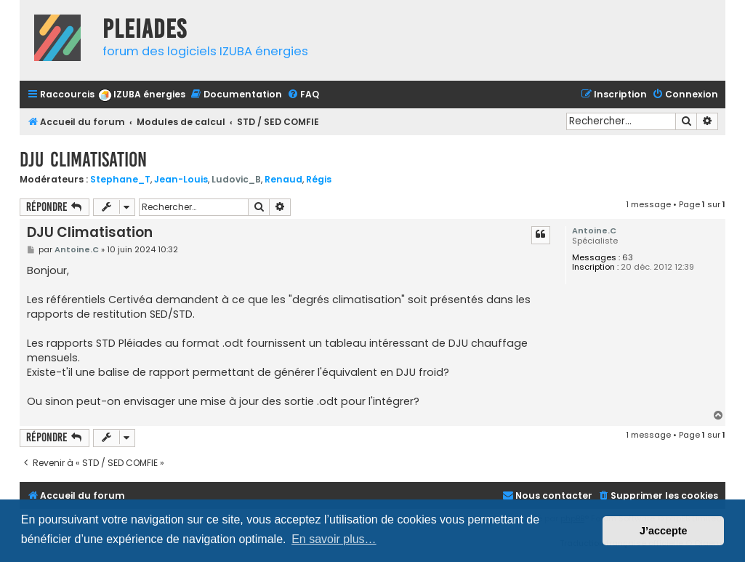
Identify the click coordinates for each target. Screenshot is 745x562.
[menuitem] (141, 95)
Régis (318, 179)
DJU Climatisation (83, 159)
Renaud (283, 179)
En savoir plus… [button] (333, 539)
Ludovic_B (236, 179)
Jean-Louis (181, 179)
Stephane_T (120, 179)
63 (627, 257)
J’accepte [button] (664, 531)
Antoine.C (594, 230)
